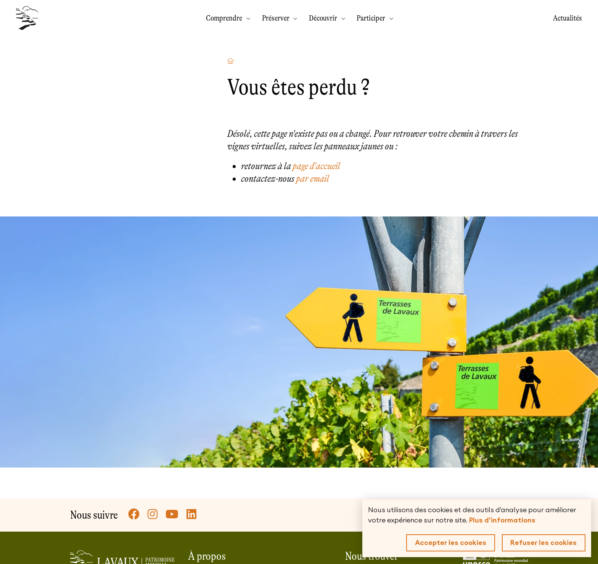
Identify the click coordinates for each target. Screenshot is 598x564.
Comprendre (225, 17)
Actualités (567, 17)
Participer (372, 17)
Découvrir (324, 17)
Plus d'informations (502, 520)
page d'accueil (316, 165)
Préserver (276, 17)
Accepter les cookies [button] (450, 542)
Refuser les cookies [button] (543, 542)
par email (312, 178)
